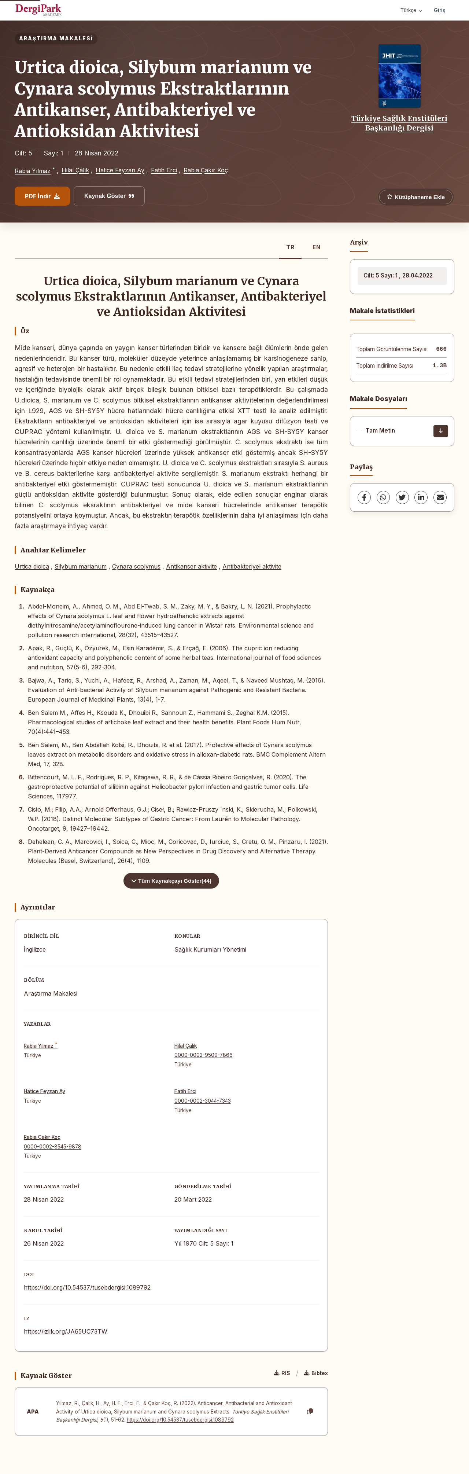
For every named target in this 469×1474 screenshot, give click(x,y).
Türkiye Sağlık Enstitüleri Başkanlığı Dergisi (399, 123)
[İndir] (440, 431)
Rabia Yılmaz (33, 170)
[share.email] (440, 497)
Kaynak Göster (109, 196)
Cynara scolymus (136, 566)
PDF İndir (42, 196)
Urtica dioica (32, 566)
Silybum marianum (81, 566)
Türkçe (411, 10)
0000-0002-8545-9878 (52, 1147)
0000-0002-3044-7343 (202, 1101)
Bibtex (316, 1373)
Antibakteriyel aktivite (251, 566)
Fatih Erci (164, 170)
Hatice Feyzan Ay (120, 170)
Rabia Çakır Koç (206, 170)
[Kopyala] (310, 1411)
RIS (282, 1373)
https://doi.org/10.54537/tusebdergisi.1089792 (87, 1287)
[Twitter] (402, 497)
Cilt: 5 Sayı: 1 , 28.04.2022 (398, 275)
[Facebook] (364, 497)
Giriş (440, 10)
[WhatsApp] (383, 497)
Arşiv (359, 242)
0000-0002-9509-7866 (203, 1055)
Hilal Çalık (75, 170)
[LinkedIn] (421, 497)
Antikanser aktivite (191, 566)
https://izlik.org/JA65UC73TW (65, 1331)
